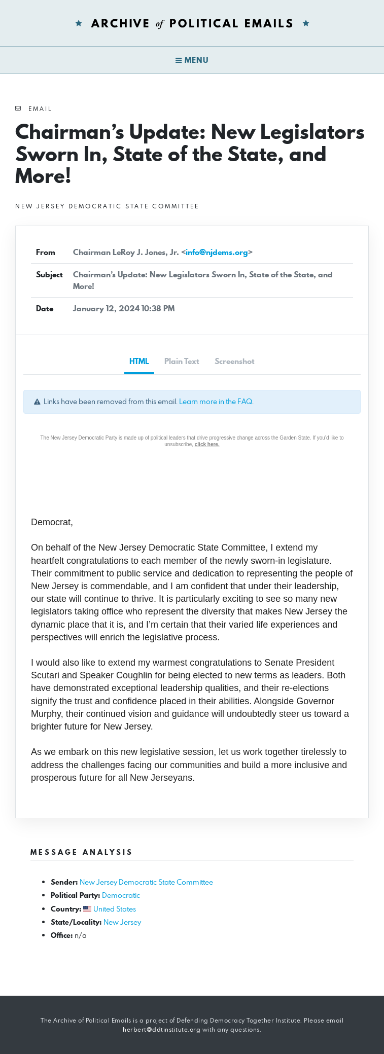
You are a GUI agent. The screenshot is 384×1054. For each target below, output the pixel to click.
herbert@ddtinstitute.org (161, 1029)
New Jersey (122, 922)
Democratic (121, 895)
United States (114, 909)
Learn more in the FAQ (215, 401)
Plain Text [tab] (181, 361)
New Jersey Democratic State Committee (146, 882)
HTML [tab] (139, 361)
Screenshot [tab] (235, 361)
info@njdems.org (217, 252)
